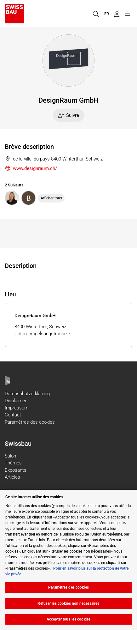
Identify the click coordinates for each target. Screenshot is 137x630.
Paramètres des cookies (30, 422)
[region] (68, 560)
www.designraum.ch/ (31, 168)
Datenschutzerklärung (27, 394)
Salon (10, 456)
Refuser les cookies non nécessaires (68, 603)
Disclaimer (15, 400)
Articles (12, 477)
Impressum (16, 408)
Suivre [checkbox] (68, 115)
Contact (13, 415)
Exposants (15, 470)
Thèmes (13, 463)
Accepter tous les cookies (68, 619)
